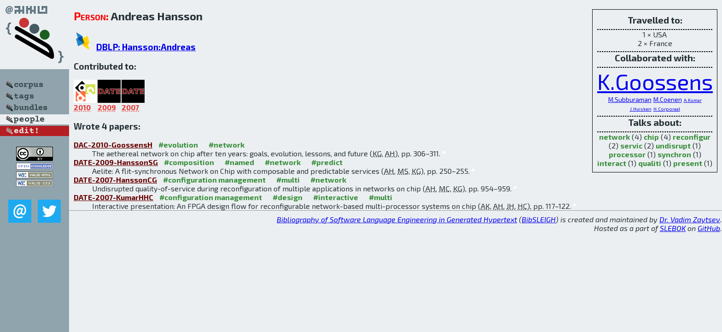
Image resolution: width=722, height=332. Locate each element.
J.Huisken (641, 109)
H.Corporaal (666, 109)
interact (611, 163)
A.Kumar (693, 100)
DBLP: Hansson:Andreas (146, 47)
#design (288, 197)
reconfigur (691, 136)
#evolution (178, 144)
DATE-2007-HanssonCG (115, 179)
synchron (674, 154)
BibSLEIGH (539, 219)
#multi (288, 179)
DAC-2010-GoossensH (113, 144)
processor (627, 154)
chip (651, 136)
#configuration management (214, 179)
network (614, 136)
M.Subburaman (630, 99)
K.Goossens (655, 81)
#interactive (335, 197)
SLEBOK (673, 228)
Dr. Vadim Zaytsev (689, 219)
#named (239, 162)
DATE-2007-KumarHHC (113, 197)
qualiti (649, 163)
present (687, 163)
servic (631, 145)
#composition (189, 162)
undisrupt (673, 145)
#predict (327, 162)
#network (227, 144)
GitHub (709, 228)
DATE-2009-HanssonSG (116, 162)
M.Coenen (667, 99)
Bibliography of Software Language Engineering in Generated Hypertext (397, 219)
